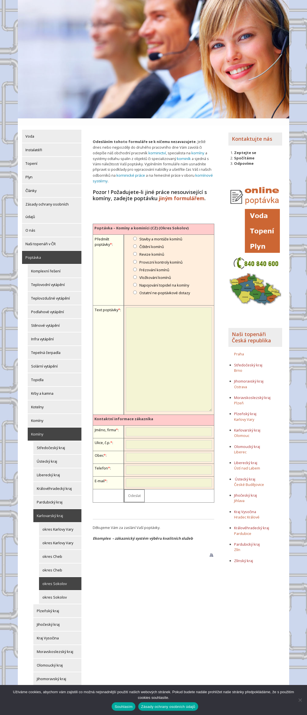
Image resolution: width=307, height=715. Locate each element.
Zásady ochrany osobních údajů (47, 203)
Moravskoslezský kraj (55, 644)
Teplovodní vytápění (48, 277)
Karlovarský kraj (50, 508)
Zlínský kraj (243, 553)
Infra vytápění (42, 331)
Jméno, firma (105, 421)
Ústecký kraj (47, 454)
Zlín (237, 542)
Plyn (29, 169)
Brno (238, 363)
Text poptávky (106, 301)
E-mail (100, 472)
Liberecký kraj (48, 467)
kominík (183, 150)
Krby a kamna (42, 386)
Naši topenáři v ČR (40, 236)
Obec (99, 446)
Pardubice (242, 526)
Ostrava (240, 379)
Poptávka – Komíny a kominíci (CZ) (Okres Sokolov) (141, 219)
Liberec (240, 444)
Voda (29, 129)
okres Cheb (52, 549)
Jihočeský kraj (48, 617)
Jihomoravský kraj (51, 671)
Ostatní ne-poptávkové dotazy (164, 284)
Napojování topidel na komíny (164, 276)
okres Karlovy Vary (57, 522)
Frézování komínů (154, 261)
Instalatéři (33, 142)
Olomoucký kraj (50, 658)
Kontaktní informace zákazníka (123, 410)
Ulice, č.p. (102, 434)
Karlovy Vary (244, 412)
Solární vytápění (44, 359)
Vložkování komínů (155, 269)
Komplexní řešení (45, 263)
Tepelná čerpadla (45, 345)
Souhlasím (123, 707)
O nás (30, 223)
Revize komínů (151, 246)
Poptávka (33, 250)
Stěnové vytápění (45, 318)
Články (30, 183)
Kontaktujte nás (252, 131)
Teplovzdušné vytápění (50, 291)
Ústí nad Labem (247, 461)
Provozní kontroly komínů (161, 253)
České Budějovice (249, 477)
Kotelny (37, 399)
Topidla (37, 372)
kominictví (156, 145)
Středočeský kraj (51, 440)
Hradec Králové (247, 510)
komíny (197, 145)
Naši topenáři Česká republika (251, 330)
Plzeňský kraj (48, 603)
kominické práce (130, 167)
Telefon (101, 459)
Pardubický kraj (49, 495)
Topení (31, 156)
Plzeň (239, 395)
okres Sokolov (54, 576)
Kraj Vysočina (48, 630)
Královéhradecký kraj (54, 481)
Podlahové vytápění (47, 304)
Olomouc (241, 428)
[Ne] (300, 700)
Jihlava (239, 493)
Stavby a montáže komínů (160, 230)
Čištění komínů (151, 238)
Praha (239, 347)
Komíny (37, 413)
